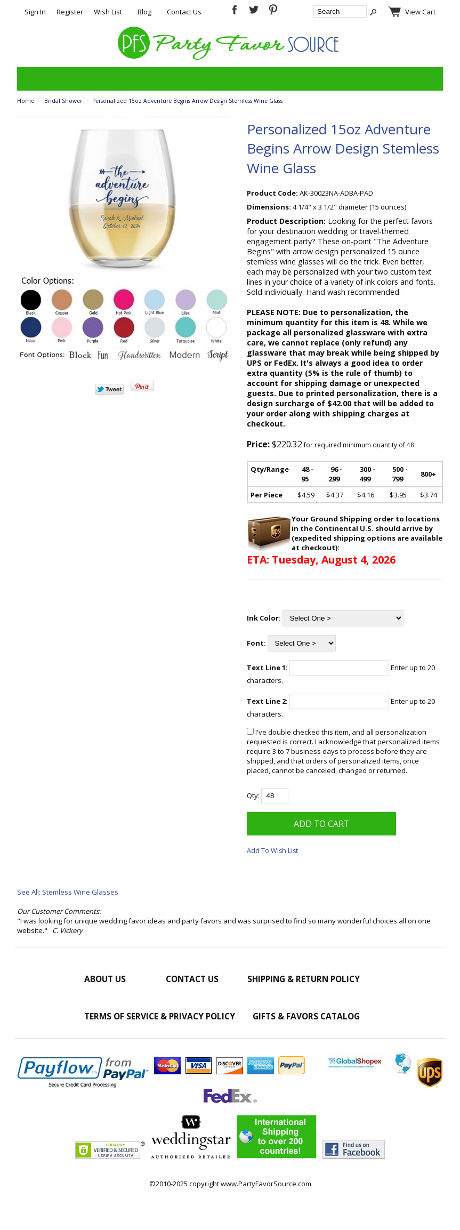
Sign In (35, 12)
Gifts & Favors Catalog (306, 1016)
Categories (31, 79)
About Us (105, 979)
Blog (144, 12)
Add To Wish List (272, 850)
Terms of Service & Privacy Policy (159, 1016)
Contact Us (184, 12)
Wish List (108, 12)
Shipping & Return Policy (303, 979)
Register (70, 12)
